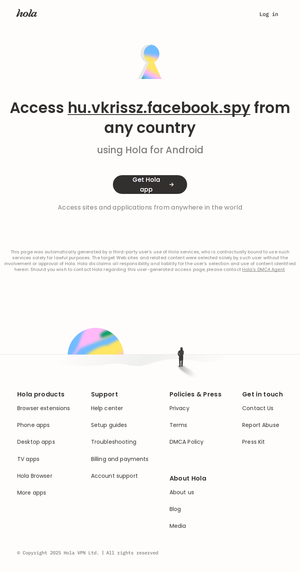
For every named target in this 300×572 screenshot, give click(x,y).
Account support (114, 476)
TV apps (28, 459)
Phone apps (33, 425)
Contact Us (257, 408)
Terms (179, 425)
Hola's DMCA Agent (263, 270)
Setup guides (109, 425)
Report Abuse (260, 425)
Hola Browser (34, 476)
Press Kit (253, 442)
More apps (31, 493)
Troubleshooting (113, 442)
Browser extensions (43, 408)
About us (182, 492)
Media (178, 526)
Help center (107, 408)
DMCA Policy (187, 442)
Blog (175, 509)
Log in (268, 14)
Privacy (179, 408)
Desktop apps (36, 442)
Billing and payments (120, 459)
